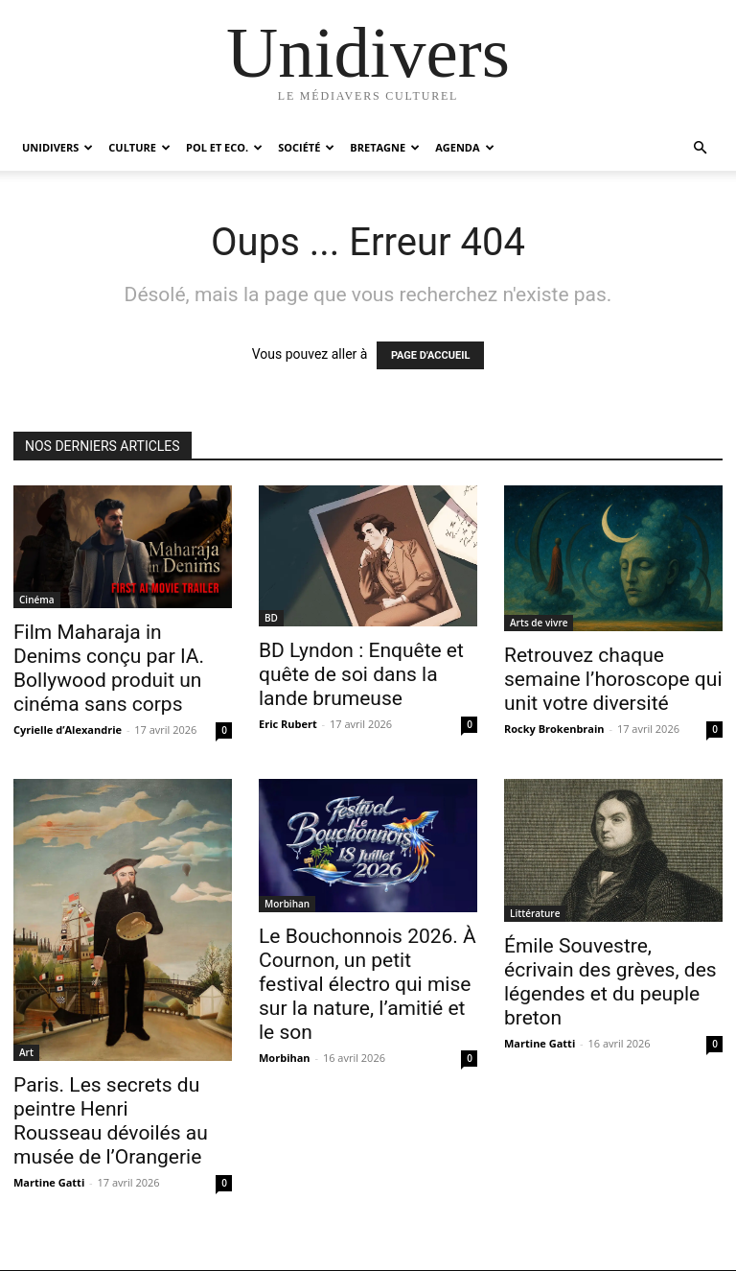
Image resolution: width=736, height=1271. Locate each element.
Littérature (535, 913)
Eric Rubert (288, 724)
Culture (139, 147)
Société (306, 147)
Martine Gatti (48, 1182)
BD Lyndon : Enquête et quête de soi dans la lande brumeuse (361, 674)
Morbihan (287, 903)
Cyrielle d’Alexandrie (67, 729)
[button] (700, 148)
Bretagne (385, 147)
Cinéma (37, 599)
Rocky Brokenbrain (554, 728)
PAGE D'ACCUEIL (431, 355)
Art (26, 1052)
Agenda (464, 147)
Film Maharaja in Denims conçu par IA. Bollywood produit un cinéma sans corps (108, 668)
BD (271, 617)
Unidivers (57, 147)
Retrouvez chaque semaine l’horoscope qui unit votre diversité (613, 679)
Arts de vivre (538, 622)
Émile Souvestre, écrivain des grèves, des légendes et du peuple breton (610, 981)
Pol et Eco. (224, 147)
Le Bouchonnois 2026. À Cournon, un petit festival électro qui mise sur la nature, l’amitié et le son (367, 984)
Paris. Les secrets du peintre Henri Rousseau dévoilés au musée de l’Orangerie (110, 1120)
